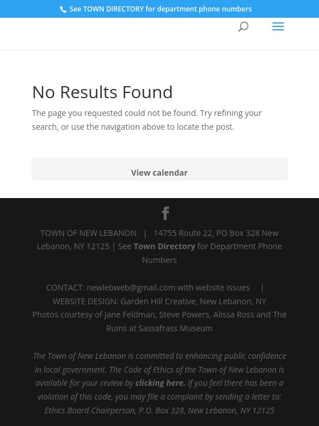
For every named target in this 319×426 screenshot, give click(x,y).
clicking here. (161, 382)
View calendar (159, 172)
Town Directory (166, 246)
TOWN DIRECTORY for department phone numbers (167, 9)
